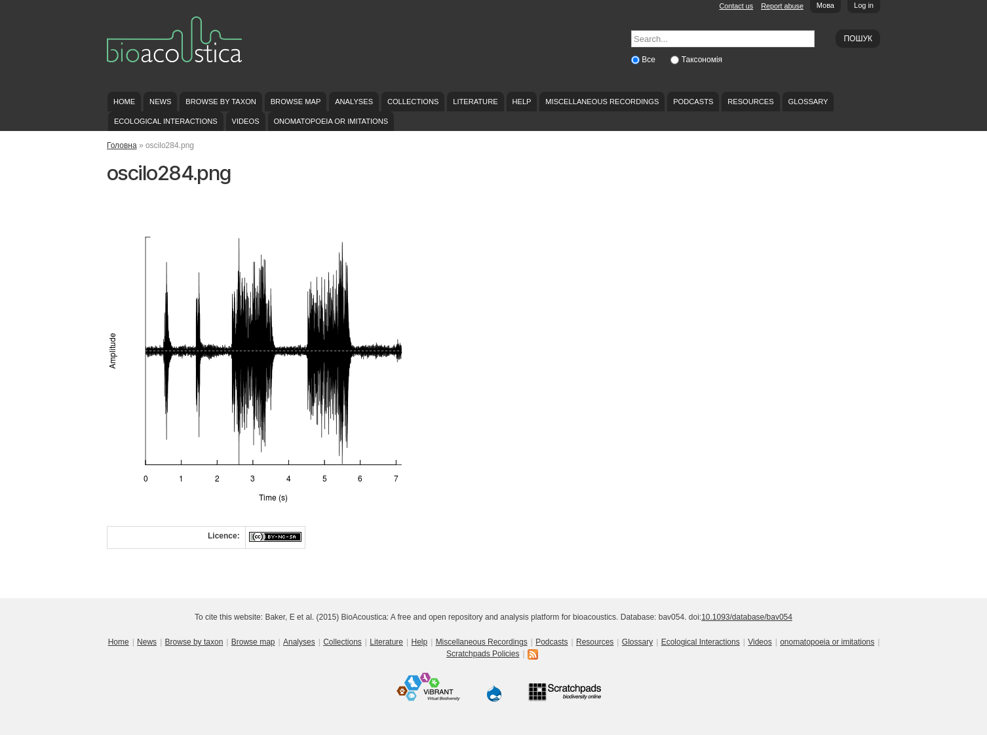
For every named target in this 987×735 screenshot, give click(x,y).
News (160, 101)
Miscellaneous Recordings (602, 101)
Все (649, 59)
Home (124, 101)
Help (521, 101)
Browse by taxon (220, 101)
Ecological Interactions (166, 121)
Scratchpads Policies (482, 653)
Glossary (808, 101)
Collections (413, 101)
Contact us (737, 6)
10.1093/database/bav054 (746, 617)
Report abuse (782, 6)
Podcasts (693, 101)
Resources (750, 101)
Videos (246, 121)
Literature (475, 101)
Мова (825, 5)
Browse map (296, 101)
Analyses (354, 101)
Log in (864, 5)
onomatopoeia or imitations (330, 121)
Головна (122, 145)
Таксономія (702, 59)
